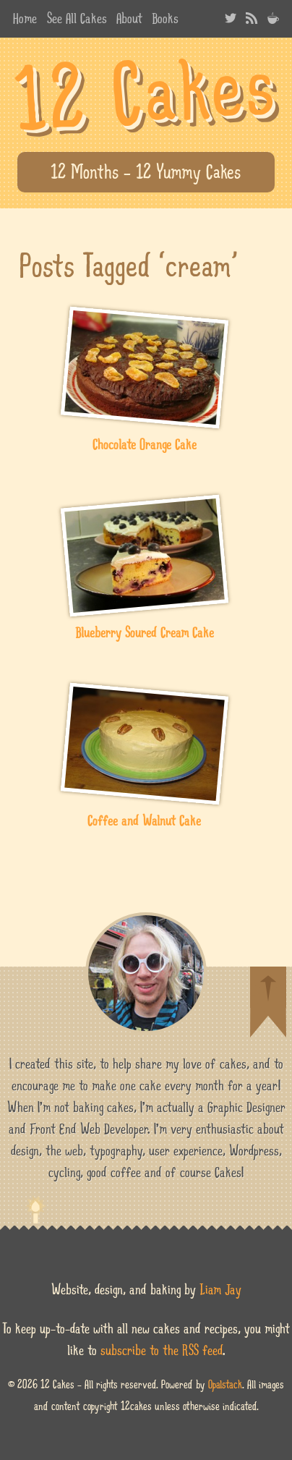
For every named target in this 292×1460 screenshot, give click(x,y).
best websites (25, 52)
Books (165, 18)
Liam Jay (220, 1289)
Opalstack (225, 1384)
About (129, 18)
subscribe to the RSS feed (161, 1350)
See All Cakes (77, 18)
